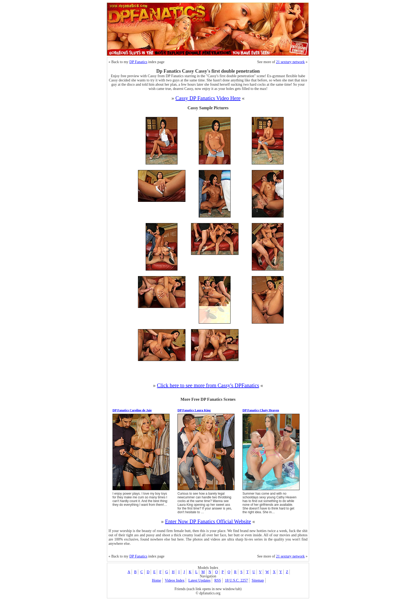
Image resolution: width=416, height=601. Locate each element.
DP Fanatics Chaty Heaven (260, 410)
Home (156, 580)
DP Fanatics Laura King (194, 410)
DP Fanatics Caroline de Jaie (132, 410)
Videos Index (174, 580)
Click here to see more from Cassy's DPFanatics (208, 385)
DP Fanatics (138, 62)
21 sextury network (290, 62)
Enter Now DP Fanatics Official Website (208, 521)
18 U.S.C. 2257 (236, 580)
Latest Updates (199, 580)
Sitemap (258, 580)
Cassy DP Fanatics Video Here (207, 98)
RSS (217, 580)
